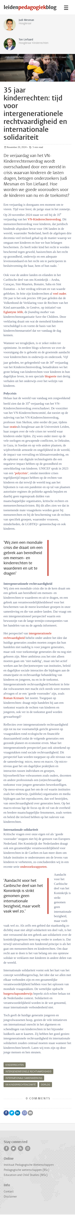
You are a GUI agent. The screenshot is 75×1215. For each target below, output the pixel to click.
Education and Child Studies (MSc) (26, 1175)
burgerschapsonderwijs (18, 993)
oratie (13, 427)
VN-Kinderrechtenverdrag (44, 219)
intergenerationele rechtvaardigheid (28, 1071)
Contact (9, 1191)
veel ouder (59, 293)
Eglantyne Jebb (13, 312)
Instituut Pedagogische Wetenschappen (29, 1165)
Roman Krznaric (14, 698)
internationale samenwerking (23, 1078)
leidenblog (30, 7)
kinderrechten (14, 1064)
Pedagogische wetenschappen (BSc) (26, 1170)
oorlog (45, 1084)
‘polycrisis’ (21, 473)
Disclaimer (10, 1196)
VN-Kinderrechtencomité (20, 1084)
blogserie (50, 376)
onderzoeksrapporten (33, 866)
